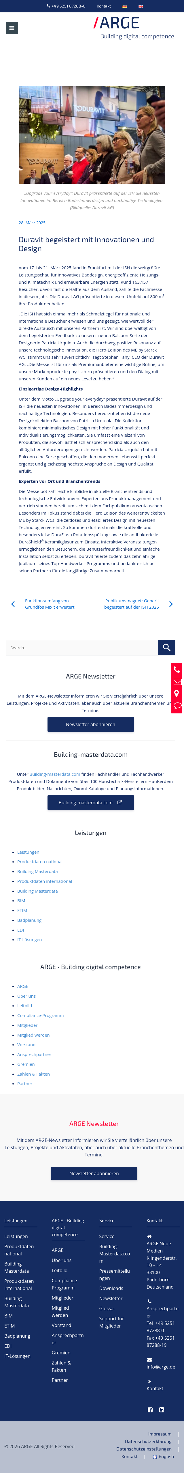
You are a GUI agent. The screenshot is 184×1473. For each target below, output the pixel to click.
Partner (25, 1083)
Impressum (160, 1433)
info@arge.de (161, 1367)
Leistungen (28, 852)
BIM (21, 900)
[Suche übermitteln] (167, 647)
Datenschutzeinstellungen (144, 1448)
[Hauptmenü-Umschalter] (12, 28)
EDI (20, 930)
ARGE (22, 986)
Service (107, 1236)
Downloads (111, 1288)
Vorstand (26, 1044)
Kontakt (104, 5)
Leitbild (24, 1005)
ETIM (22, 910)
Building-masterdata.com (55, 774)
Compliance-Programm (40, 1015)
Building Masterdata (37, 871)
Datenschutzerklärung (148, 1441)
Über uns (26, 996)
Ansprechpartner (34, 1054)
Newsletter (111, 1298)
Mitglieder (27, 1025)
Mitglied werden (33, 1035)
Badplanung (29, 920)
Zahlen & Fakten (33, 1074)
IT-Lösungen (29, 939)
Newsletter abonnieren (90, 724)
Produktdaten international (44, 881)
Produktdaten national (39, 861)
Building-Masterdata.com (114, 1253)
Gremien (26, 1064)
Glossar (107, 1308)
